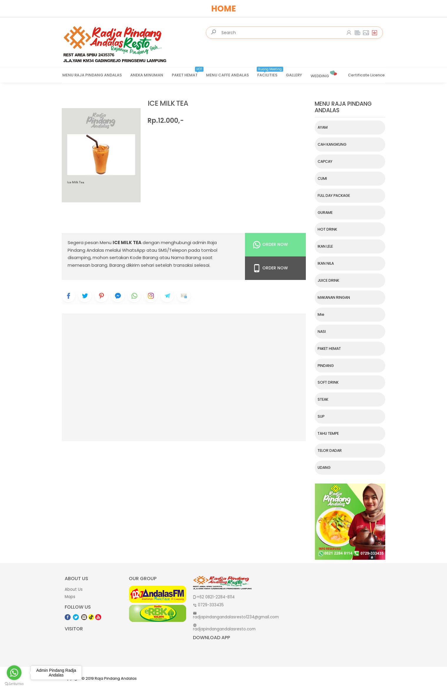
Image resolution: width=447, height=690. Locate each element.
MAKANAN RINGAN (334, 297)
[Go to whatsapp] (14, 672)
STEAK (323, 399)
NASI (322, 331)
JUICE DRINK (328, 280)
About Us (74, 589)
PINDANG (326, 365)
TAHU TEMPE (328, 433)
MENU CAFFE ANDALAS (227, 75)
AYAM (323, 127)
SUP (321, 416)
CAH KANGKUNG (332, 144)
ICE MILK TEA (168, 103)
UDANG (324, 467)
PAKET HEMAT (188, 73)
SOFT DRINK (328, 382)
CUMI (322, 178)
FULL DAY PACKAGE (334, 195)
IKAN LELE (325, 246)
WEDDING (324, 73)
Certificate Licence (366, 75)
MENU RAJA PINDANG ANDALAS (92, 75)
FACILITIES (270, 73)
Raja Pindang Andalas (116, 678)
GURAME (325, 212)
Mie (321, 314)
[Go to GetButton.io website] (14, 684)
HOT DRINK (327, 229)
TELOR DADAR (330, 450)
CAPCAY (325, 161)
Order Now (270, 244)
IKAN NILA (326, 263)
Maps (70, 597)
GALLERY (294, 75)
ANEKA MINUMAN (146, 75)
